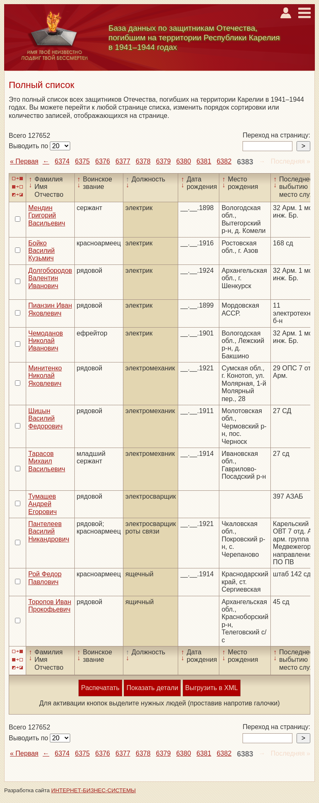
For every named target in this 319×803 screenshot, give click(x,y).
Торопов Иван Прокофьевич (49, 605)
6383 (245, 162)
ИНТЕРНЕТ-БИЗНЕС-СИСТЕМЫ (93, 790)
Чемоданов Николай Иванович (45, 341)
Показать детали (152, 687)
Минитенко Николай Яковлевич (45, 376)
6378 (143, 161)
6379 (163, 161)
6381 (203, 161)
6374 (62, 161)
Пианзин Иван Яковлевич (50, 309)
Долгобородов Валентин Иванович (50, 278)
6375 (82, 161)
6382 (224, 161)
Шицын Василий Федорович (45, 418)
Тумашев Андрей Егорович (42, 504)
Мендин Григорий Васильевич (46, 215)
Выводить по (29, 145)
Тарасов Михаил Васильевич (46, 461)
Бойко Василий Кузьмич (41, 251)
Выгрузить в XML (211, 687)
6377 (122, 161)
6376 (102, 161)
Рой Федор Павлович (44, 577)
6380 (183, 161)
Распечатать (100, 687)
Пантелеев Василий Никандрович (48, 531)
